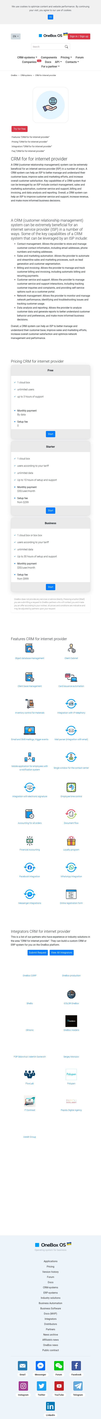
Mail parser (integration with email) (71, 739)
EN (15, 36)
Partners (50, 1329)
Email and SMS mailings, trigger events (29, 739)
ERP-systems (50, 1292)
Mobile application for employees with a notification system (30, 768)
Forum (80, 57)
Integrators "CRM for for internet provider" (32, 146)
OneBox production (71, 975)
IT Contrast (29, 1110)
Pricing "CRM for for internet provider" (30, 141)
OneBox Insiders (71, 1030)
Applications (50, 1261)
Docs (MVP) (50, 1313)
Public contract (50, 1350)
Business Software (50, 1308)
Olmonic (30, 1030)
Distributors (50, 1324)
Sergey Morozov (71, 1056)
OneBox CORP (29, 975)
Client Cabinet (71, 658)
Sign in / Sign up (79, 36)
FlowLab (30, 1083)
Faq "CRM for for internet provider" (28, 151)
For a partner (49, 66)
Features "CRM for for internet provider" (30, 137)
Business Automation (50, 1303)
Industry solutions (50, 1297)
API (57, 62)
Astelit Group (29, 1137)
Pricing (65, 57)
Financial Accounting (30, 849)
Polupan (71, 1083)
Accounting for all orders (30, 823)
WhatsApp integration (71, 876)
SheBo (30, 1003)
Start (50, 434)
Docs (48, 62)
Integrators (50, 1318)
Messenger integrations (29, 903)
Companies (32, 62)
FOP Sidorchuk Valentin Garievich (30, 1056)
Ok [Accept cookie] (50, 17)
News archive (50, 1334)
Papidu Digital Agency (71, 1110)
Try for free (20, 128)
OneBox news (50, 1345)
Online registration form (71, 903)
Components (49, 57)
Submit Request (37, 952)
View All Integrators (61, 952)
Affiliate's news (50, 1339)
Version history (50, 1271)
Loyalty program (71, 849)
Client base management (30, 686)
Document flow (71, 823)
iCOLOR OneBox (71, 1003)
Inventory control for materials (29, 713)
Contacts (71, 62)
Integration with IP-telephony (71, 713)
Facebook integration (29, 876)
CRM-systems (26, 57)
